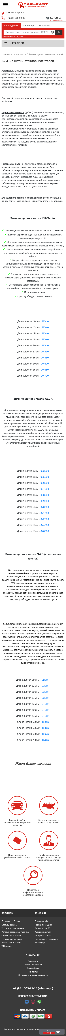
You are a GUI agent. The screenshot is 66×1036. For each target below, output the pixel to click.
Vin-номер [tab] (28, 25)
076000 (44, 531)
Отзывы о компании (33, 965)
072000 (44, 519)
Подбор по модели (43, 925)
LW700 (45, 375)
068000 (44, 495)
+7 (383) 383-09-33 (15, 18)
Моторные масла (43, 935)
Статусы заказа (9, 925)
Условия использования (13, 928)
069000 (44, 501)
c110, (16, 37)
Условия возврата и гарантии (15, 932)
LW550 (45, 357)
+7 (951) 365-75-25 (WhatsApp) (33, 988)
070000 (44, 507)
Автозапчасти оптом (11, 942)
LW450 (45, 333)
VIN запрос (7, 946)
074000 (44, 525)
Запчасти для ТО (42, 928)
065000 (44, 477)
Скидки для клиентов (11, 935)
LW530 (45, 351)
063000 (44, 471)
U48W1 (45, 716)
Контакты (33, 972)
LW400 (45, 321)
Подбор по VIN (41, 921)
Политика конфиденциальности (33, 975)
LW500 (45, 345)
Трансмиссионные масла (46, 939)
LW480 (45, 339)
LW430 (45, 327)
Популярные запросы (12, 939)
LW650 (45, 369)
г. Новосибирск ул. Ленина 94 (16, 12)
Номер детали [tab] (11, 25)
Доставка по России (11, 921)
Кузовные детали (43, 932)
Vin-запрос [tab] (44, 25)
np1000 (22, 37)
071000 (44, 513)
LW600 (45, 363)
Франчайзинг (33, 968)
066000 (44, 483)
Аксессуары (40, 942)
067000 (44, 489)
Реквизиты (33, 961)
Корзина (55, 18)
